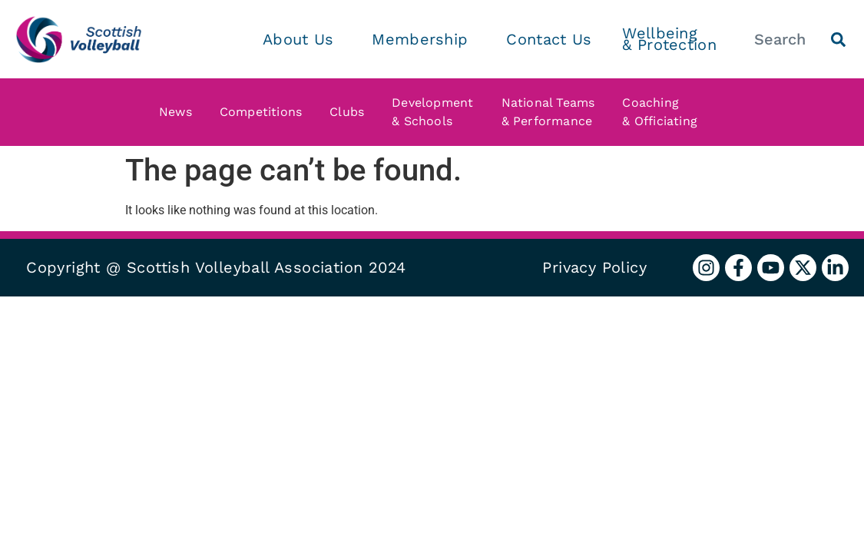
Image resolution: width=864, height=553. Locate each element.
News (179, 112)
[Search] (838, 39)
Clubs (350, 112)
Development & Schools (436, 111)
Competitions (265, 112)
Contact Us (548, 39)
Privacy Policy (594, 267)
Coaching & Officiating (663, 111)
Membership (423, 39)
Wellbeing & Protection (669, 39)
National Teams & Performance (552, 111)
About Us (302, 39)
